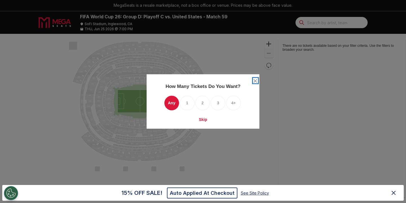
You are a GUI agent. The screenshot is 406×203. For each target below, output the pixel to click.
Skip (203, 120)
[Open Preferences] (10, 193)
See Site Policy (255, 193)
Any (171, 103)
